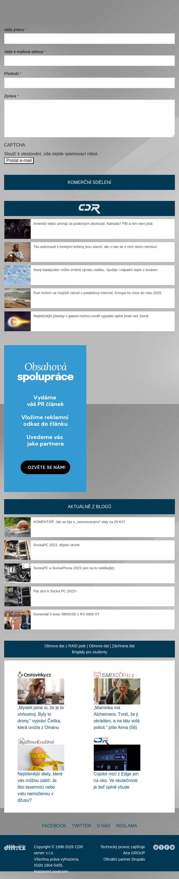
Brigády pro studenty (89, 652)
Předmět (12, 73)
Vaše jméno (15, 29)
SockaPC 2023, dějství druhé (56, 545)
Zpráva (11, 96)
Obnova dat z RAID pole (65, 646)
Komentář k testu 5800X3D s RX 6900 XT (66, 614)
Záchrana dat (123, 646)
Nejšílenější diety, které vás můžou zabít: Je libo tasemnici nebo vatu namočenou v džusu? (40, 787)
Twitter (81, 825)
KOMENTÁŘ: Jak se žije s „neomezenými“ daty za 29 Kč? (79, 522)
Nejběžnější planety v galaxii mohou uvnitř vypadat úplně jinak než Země (90, 316)
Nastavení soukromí (51, 871)
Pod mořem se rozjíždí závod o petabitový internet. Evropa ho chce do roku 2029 (97, 293)
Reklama (126, 825)
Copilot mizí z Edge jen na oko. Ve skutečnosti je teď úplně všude (116, 780)
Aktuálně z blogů (89, 506)
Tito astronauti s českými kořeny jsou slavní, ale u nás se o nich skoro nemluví (95, 247)
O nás (103, 825)
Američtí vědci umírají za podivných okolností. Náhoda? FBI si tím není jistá (92, 224)
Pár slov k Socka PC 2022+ (55, 591)
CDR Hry (89, 208)
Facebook (54, 825)
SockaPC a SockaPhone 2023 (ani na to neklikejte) (73, 568)
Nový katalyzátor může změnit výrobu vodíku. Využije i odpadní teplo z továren (95, 270)
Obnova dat (99, 646)
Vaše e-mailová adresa (25, 51)
